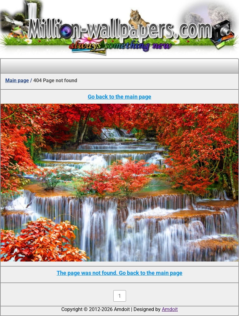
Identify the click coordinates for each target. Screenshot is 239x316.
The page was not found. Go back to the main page (119, 273)
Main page (17, 80)
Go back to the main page (119, 96)
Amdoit (170, 309)
